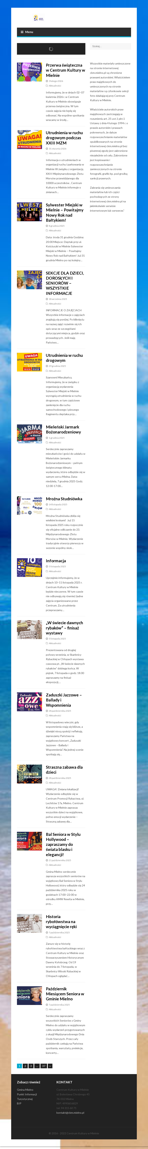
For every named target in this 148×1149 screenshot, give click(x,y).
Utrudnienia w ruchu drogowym (64, 358)
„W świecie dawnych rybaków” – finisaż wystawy (64, 627)
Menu (27, 32)
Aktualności (55, 85)
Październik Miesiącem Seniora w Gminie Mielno (65, 993)
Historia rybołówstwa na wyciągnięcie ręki (61, 921)
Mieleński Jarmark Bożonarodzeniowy (63, 429)
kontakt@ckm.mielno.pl (70, 1112)
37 (43, 1066)
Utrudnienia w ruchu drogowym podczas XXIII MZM (64, 137)
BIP (19, 1103)
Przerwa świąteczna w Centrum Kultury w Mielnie (65, 70)
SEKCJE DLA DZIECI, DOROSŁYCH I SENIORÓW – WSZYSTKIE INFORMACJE (65, 283)
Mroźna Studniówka (64, 498)
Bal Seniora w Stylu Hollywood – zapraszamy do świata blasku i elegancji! (63, 844)
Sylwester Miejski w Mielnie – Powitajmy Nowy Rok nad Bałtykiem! (64, 212)
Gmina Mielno (25, 1089)
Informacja (56, 560)
